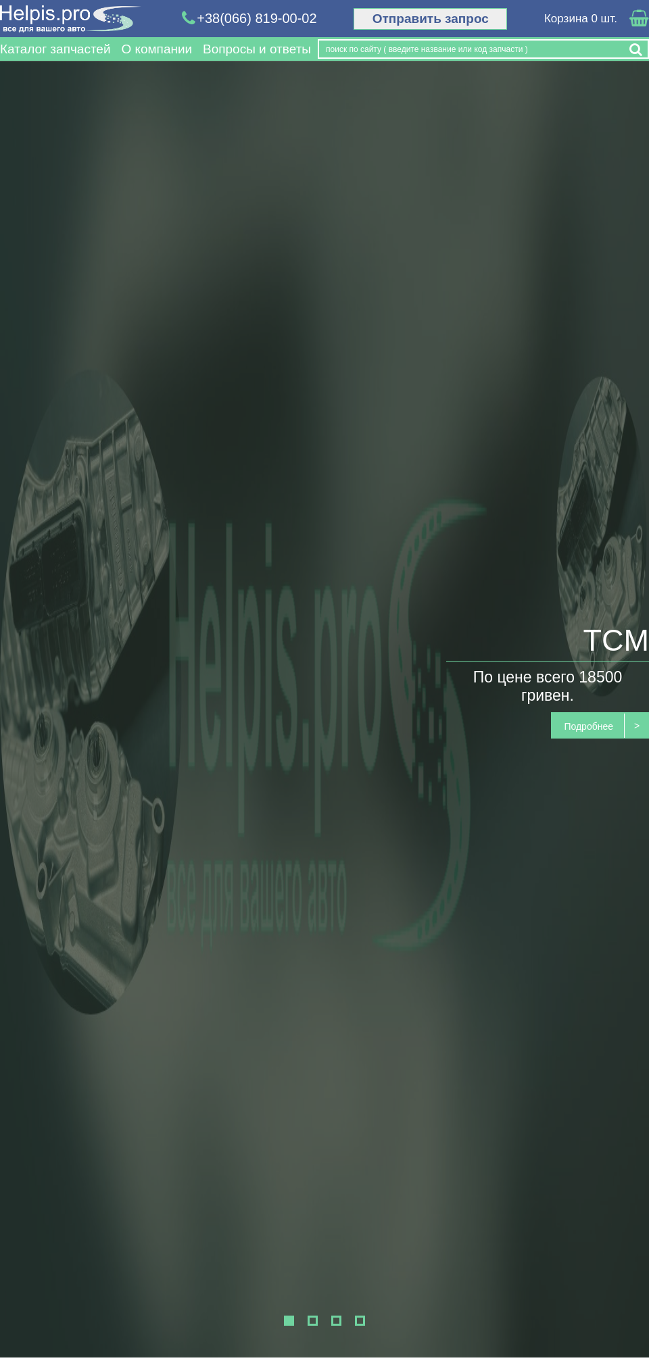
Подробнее (588, 726)
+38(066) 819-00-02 (249, 18)
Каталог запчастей (55, 49)
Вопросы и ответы (257, 49)
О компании (156, 49)
